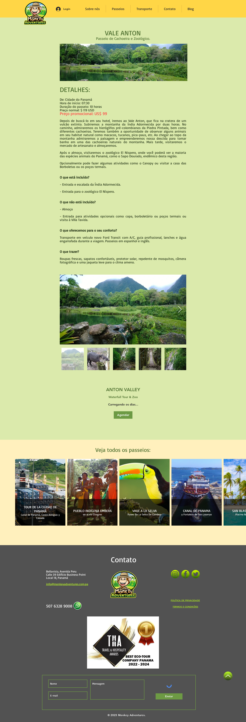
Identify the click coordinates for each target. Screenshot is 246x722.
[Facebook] (185, 574)
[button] (123, 415)
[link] (123, 390)
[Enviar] (169, 696)
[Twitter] (195, 574)
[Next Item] (180, 309)
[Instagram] (175, 574)
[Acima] (228, 676)
